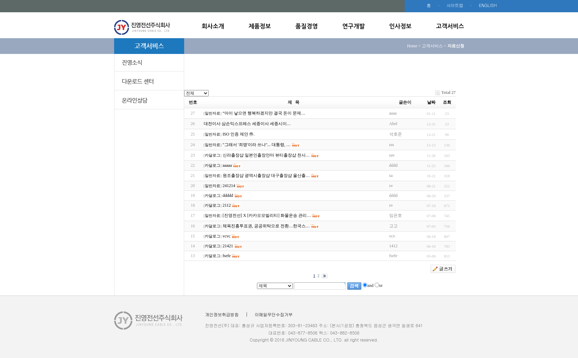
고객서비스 (450, 26)
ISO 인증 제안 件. (239, 134)
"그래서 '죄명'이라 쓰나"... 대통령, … (257, 144)
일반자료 (212, 113)
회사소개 (213, 26)
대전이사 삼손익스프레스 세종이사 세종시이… (247, 123)
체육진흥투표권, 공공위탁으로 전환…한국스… (266, 225)
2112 (227, 205)
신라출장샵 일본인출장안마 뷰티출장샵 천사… (266, 155)
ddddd (228, 195)
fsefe (227, 255)
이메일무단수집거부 (274, 314)
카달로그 (212, 155)
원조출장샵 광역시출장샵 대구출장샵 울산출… (266, 175)
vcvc (227, 236)
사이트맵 (454, 5)
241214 (229, 185)
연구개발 (353, 26)
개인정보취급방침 (222, 314)
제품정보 (260, 26)
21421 (228, 245)
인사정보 (400, 26)
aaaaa (227, 165)
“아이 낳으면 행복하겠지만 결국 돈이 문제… (264, 113)
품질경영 (306, 26)
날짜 (431, 102)
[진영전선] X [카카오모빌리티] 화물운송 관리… (267, 215)
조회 (447, 102)
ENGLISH (488, 5)
